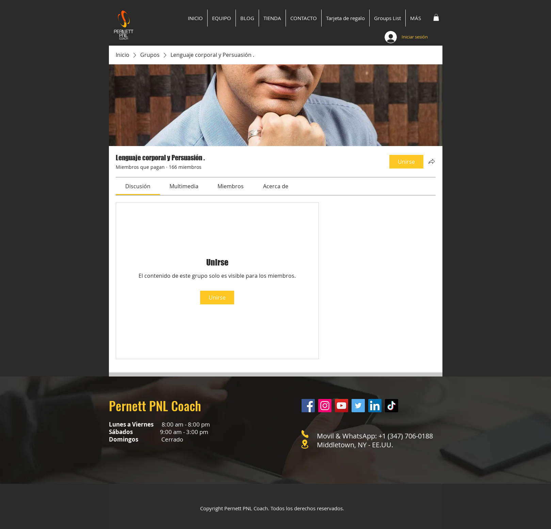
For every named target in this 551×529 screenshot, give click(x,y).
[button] (436, 17)
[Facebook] (308, 405)
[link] (137, 186)
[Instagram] (324, 405)
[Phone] (305, 434)
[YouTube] (341, 405)
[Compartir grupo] (431, 161)
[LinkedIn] (375, 405)
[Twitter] (358, 405)
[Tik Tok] (391, 405)
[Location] (305, 444)
